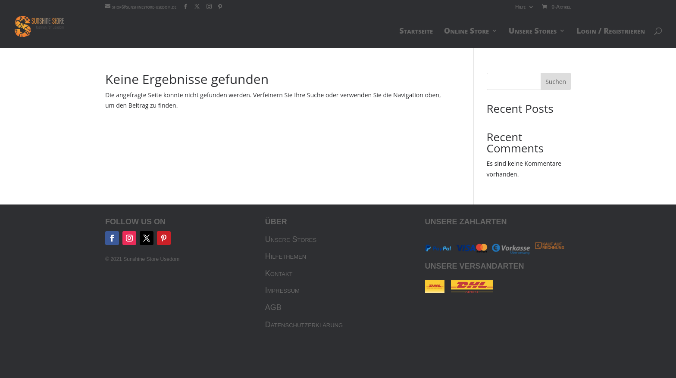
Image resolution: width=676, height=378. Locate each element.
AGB (273, 307)
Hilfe (520, 7)
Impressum (282, 290)
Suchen (555, 81)
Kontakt (279, 273)
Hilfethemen (285, 256)
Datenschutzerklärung (304, 324)
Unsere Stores (290, 239)
